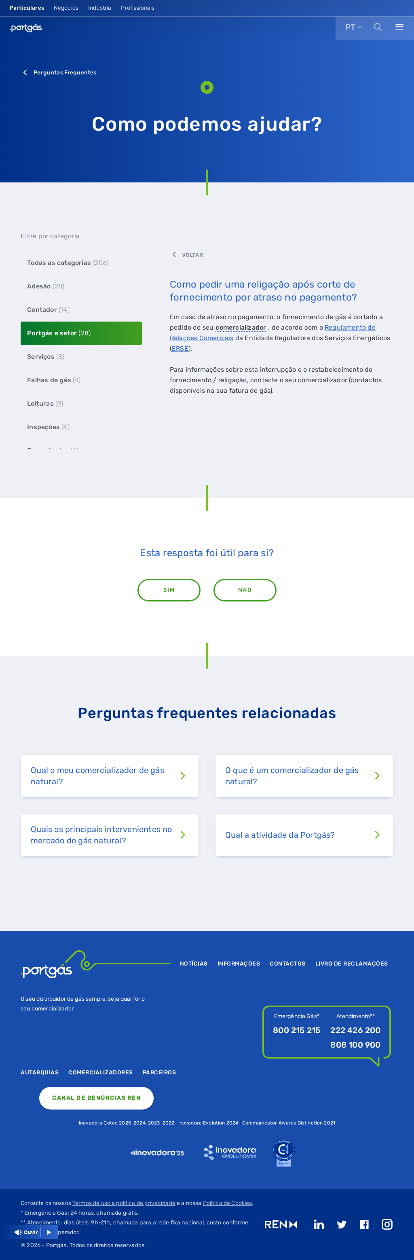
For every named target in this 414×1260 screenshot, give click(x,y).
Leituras (45, 403)
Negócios (66, 7)
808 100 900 (355, 1045)
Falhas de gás (53, 380)
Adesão (45, 286)
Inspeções (48, 427)
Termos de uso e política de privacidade (123, 1203)
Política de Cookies (227, 1203)
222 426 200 (355, 1030)
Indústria (99, 7)
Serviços (45, 356)
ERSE (180, 348)
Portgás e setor (59, 333)
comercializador (240, 327)
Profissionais (137, 7)
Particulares (27, 7)
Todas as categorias (67, 263)
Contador (48, 309)
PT (350, 27)
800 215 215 (296, 1030)
